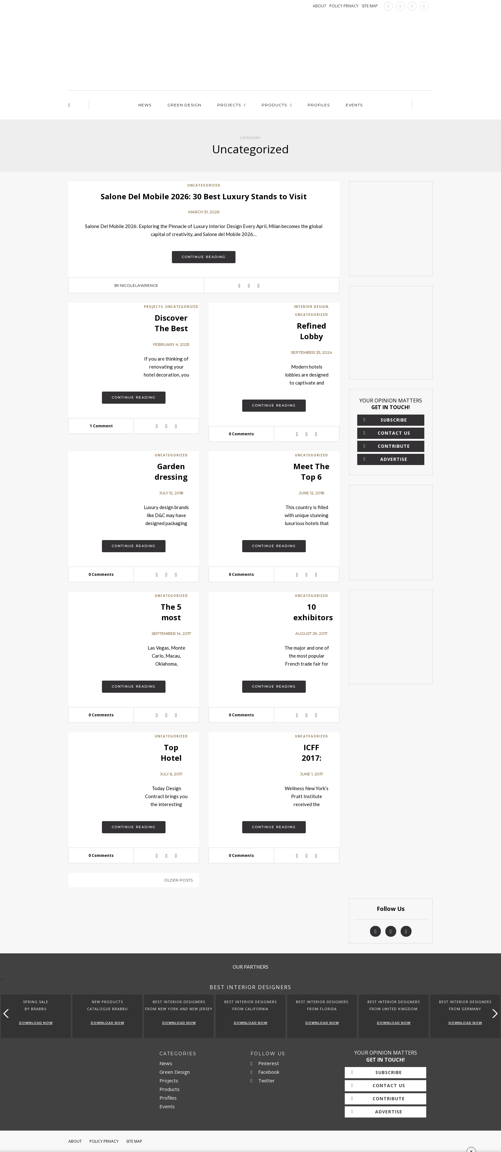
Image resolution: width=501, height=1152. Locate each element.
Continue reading (204, 257)
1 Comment (101, 426)
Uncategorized (203, 185)
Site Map (134, 1141)
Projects (229, 105)
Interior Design (311, 306)
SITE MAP (370, 6)
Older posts (178, 880)
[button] (493, 1013)
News (144, 105)
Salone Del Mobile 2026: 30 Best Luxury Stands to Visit (204, 196)
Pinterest (264, 1063)
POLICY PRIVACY (343, 6)
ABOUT (319, 6)
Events (354, 105)
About (75, 1141)
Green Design (184, 105)
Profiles (319, 105)
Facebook (264, 1072)
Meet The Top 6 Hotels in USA (311, 482)
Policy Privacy (104, 1141)
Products (274, 105)
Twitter (262, 1080)
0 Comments (241, 434)
